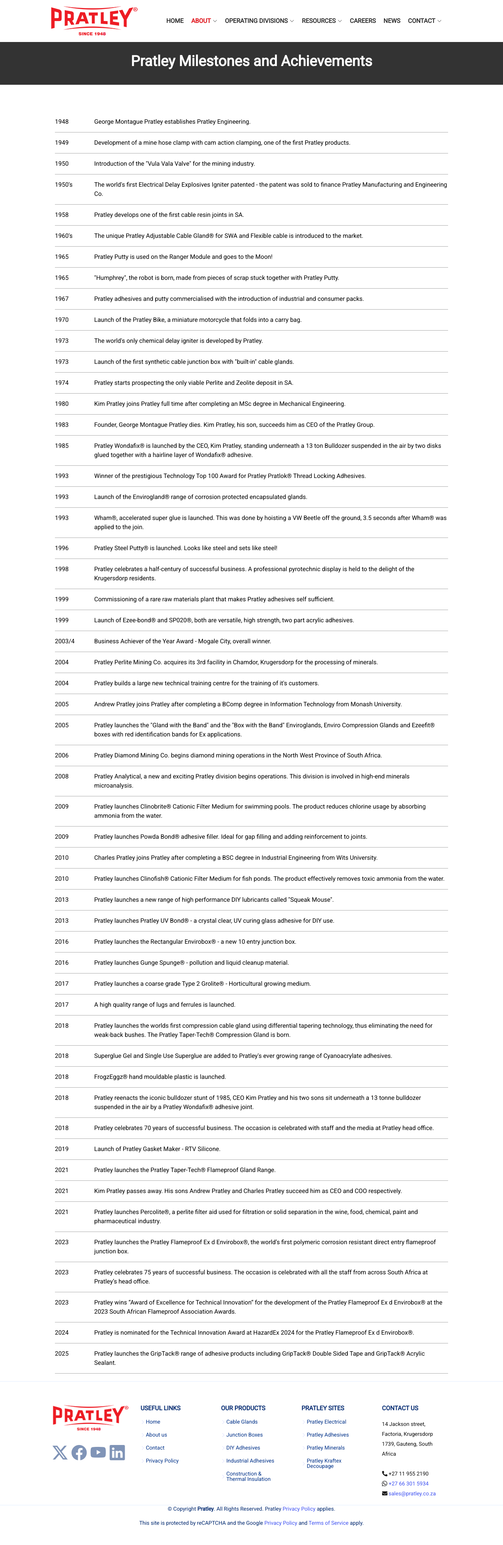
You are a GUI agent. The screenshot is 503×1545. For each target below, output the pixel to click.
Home (153, 1422)
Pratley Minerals (326, 1448)
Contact (155, 1448)
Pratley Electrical (327, 1422)
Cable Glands (241, 1422)
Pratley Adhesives (328, 1435)
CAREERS (363, 20)
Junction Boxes (244, 1435)
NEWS (392, 20)
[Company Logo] (94, 21)
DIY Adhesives (243, 1448)
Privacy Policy (162, 1461)
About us (156, 1435)
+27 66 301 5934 (409, 1484)
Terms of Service (329, 1523)
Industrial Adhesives (250, 1461)
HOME (174, 20)
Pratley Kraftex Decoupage (324, 1463)
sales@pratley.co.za (412, 1494)
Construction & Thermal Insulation (248, 1476)
